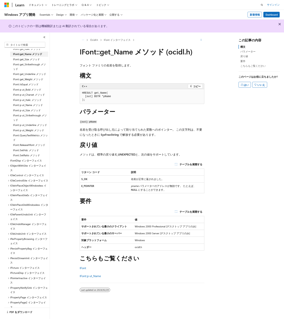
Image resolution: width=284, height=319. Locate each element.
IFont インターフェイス (117, 40)
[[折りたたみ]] (44, 37)
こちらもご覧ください (253, 66)
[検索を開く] (262, 5)
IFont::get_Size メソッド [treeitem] (26, 59)
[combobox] (24, 45)
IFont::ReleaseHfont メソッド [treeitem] (29, 145)
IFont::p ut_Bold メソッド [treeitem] (27, 89)
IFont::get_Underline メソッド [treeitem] (29, 74)
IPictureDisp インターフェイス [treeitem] (27, 273)
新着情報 (255, 14)
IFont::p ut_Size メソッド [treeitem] (27, 110)
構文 (242, 46)
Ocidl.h (94, 40)
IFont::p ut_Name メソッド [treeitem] (28, 105)
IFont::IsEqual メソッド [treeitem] (26, 84)
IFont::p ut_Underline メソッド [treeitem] (30, 125)
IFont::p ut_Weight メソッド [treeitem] (28, 130)
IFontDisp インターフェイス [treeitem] (26, 160)
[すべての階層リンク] (83, 40)
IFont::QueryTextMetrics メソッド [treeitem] (30, 138)
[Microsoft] (6, 5)
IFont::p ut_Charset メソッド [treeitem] (29, 94)
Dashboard (272, 14)
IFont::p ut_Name (90, 276)
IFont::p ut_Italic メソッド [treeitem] (27, 100)
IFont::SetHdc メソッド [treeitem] (26, 150)
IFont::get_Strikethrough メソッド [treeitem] (29, 67)
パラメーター (248, 51)
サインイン (273, 4)
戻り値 (244, 56)
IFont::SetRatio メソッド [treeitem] (26, 155)
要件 (242, 61)
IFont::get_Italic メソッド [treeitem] (27, 49)
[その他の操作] (201, 40)
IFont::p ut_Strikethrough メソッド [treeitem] (30, 118)
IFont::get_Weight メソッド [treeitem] (28, 79)
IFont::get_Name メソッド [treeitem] (27, 54)
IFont (83, 268)
